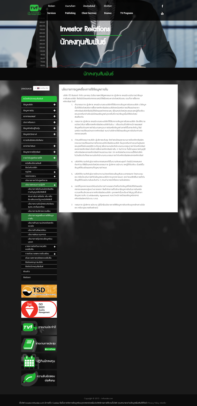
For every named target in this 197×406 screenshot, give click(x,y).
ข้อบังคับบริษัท (31, 167)
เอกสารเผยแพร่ (29, 116)
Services (51, 13)
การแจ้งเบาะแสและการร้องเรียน (37, 253)
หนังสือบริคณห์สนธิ (33, 163)
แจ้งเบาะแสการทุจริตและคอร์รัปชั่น (38, 258)
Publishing (70, 13)
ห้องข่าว (26, 271)
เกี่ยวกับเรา (108, 5)
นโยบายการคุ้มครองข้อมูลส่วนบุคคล (40, 241)
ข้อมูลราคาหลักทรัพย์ (31, 152)
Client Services (89, 13)
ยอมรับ (163, 403)
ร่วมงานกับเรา (70, 5)
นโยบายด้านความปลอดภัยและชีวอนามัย (40, 225)
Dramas (108, 13)
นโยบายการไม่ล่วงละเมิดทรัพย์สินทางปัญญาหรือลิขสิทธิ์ (41, 191)
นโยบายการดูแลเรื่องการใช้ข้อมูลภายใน (41, 217)
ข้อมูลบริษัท (28, 104)
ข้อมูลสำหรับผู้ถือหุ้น (31, 128)
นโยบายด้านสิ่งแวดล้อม (37, 230)
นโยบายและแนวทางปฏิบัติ (35, 184)
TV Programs (126, 13)
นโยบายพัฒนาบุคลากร (37, 234)
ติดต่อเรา (51, 5)
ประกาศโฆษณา (29, 122)
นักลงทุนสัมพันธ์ (89, 5)
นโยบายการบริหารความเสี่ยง (39, 211)
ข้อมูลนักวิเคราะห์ (30, 134)
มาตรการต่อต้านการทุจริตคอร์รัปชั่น (35, 248)
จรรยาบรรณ (30, 176)
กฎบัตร (28, 171)
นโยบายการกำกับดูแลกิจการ (36, 180)
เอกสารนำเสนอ (29, 146)
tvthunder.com (107, 398)
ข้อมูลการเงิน (28, 110)
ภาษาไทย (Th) (41, 88)
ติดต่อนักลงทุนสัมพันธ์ (34, 266)
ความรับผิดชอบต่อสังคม (33, 140)
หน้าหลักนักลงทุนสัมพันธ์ (33, 98)
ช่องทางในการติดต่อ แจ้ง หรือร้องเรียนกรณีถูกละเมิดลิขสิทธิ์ (40, 198)
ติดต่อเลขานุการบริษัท (34, 262)
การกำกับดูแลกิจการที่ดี (32, 158)
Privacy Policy (153, 403)
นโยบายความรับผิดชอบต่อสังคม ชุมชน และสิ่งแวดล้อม (41, 205)
